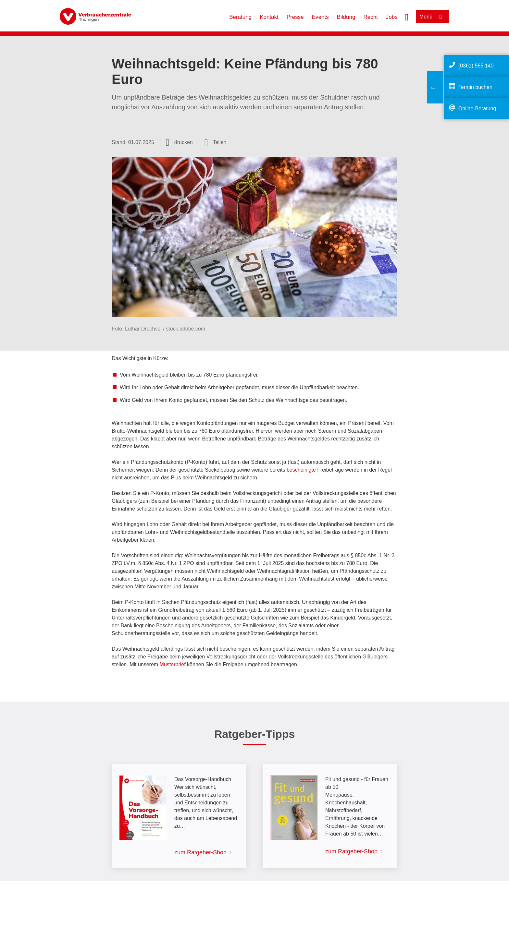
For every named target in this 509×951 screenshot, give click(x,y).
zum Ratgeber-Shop (200, 852)
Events (320, 17)
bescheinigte (301, 470)
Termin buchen (475, 87)
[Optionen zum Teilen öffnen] (215, 142)
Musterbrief (173, 664)
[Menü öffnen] (432, 16)
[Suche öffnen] (406, 16)
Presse (295, 17)
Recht (370, 17)
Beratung (240, 17)
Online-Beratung (477, 108)
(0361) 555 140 (476, 65)
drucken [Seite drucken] (183, 142)
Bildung (346, 17)
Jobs (392, 17)
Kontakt (269, 17)
